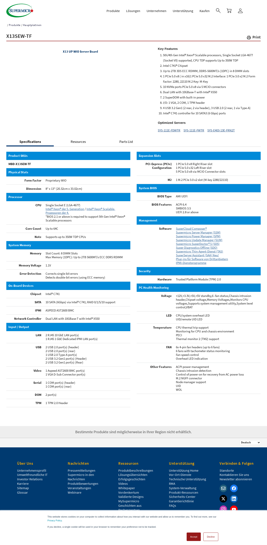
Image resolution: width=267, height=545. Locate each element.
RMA (172, 481)
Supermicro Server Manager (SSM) (198, 230)
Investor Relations (30, 477)
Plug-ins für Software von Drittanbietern (202, 257)
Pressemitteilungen (81, 468)
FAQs (172, 503)
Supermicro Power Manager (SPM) (198, 234)
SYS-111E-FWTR (193, 128)
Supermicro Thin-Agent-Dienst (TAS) (199, 249)
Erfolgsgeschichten (131, 477)
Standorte (227, 468)
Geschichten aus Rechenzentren (130, 505)
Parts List (126, 139)
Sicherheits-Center (182, 495)
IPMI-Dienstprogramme (191, 261)
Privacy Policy (54, 519)
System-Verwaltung (182, 486)
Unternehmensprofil (31, 468)
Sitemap (23, 486)
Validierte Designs (131, 495)
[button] (253, 36)
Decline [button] (211, 535)
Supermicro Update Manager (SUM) (199, 238)
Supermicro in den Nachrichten (81, 475)
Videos (123, 481)
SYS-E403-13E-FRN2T (221, 128)
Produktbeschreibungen (135, 468)
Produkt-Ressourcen (183, 490)
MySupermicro (128, 499)
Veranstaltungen (79, 486)
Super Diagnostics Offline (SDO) (196, 246)
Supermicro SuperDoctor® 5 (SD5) (198, 242)
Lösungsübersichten (132, 473)
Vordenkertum (128, 490)
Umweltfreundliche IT (32, 473)
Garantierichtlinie (181, 499)
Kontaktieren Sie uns (234, 473)
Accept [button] (193, 535)
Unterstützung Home (183, 468)
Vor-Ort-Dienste (180, 473)
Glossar (22, 490)
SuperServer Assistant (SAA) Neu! (197, 253)
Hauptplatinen (32, 23)
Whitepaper (126, 486)
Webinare (74, 490)
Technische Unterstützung (187, 477)
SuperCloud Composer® (191, 227)
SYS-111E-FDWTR (169, 128)
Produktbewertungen (83, 481)
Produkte (14, 23)
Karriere (23, 481)
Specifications (30, 139)
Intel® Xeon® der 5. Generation (65, 207)
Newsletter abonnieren (236, 477)
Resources (78, 139)
